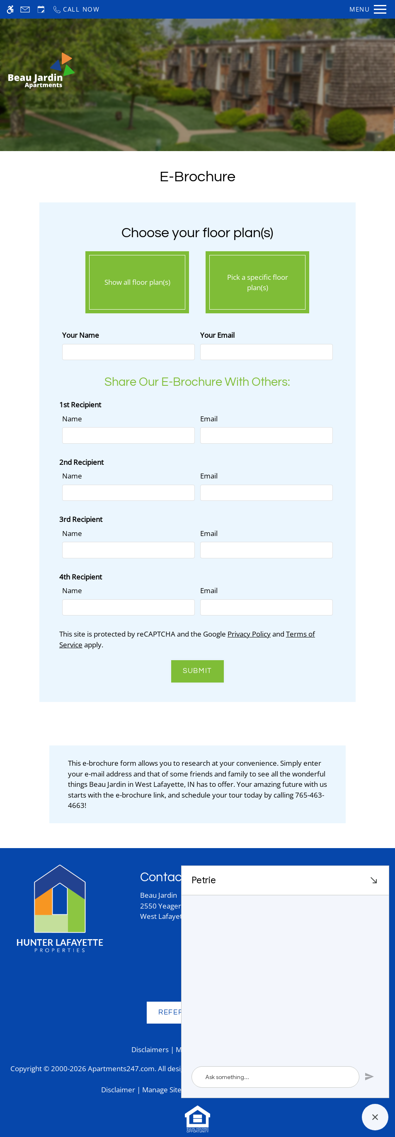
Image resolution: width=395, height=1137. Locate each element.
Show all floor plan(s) (137, 280)
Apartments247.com (121, 1068)
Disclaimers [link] (150, 1049)
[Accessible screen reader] (10, 9)
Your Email (217, 335)
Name (72, 418)
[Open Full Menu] (368, 9)
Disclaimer (118, 1089)
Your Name (80, 335)
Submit (197, 671)
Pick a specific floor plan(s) (257, 280)
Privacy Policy (249, 634)
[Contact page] (25, 9)
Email (209, 418)
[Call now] (76, 9)
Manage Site (162, 1089)
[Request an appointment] (41, 9)
